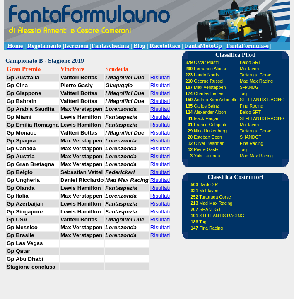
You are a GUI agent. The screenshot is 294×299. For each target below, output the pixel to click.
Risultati (160, 77)
